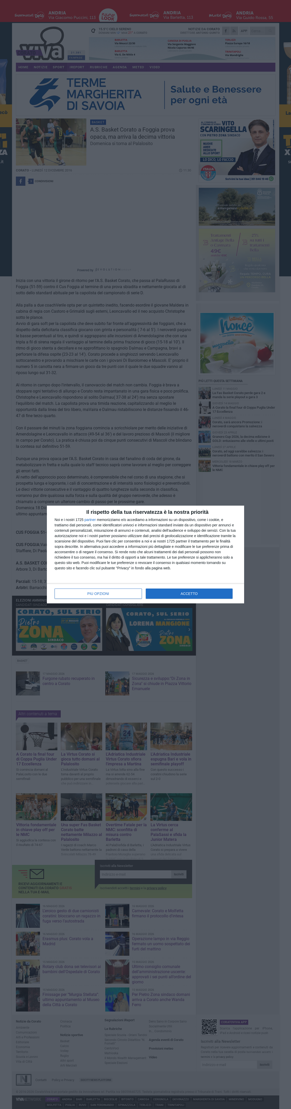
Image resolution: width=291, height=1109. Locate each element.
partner (90, 519)
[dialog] (145, 554)
